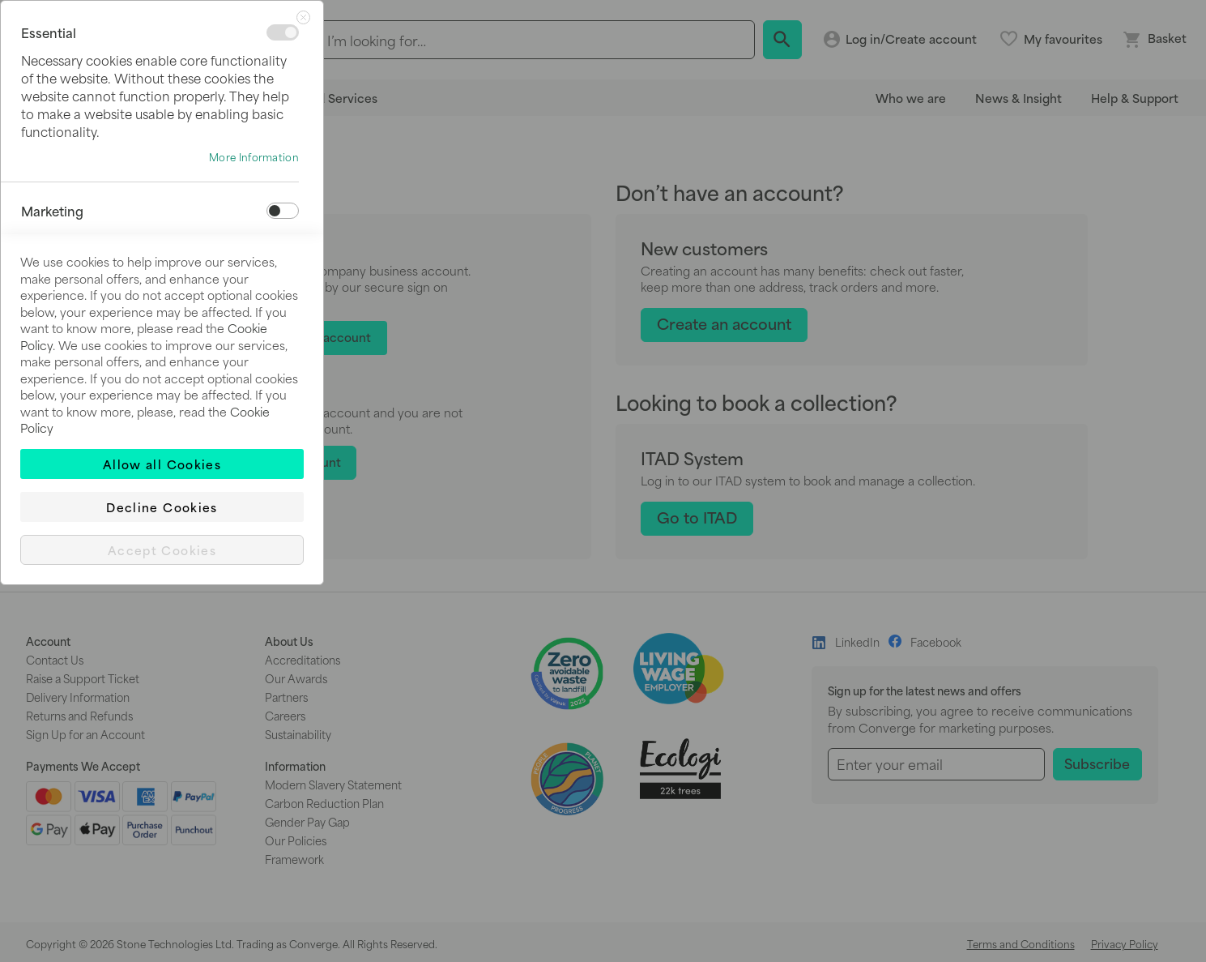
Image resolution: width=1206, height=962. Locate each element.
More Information (254, 157)
